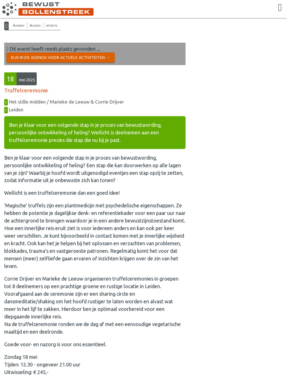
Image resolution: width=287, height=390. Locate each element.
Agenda (35, 25)
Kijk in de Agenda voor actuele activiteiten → (60, 57)
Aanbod (18, 25)
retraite (51, 25)
